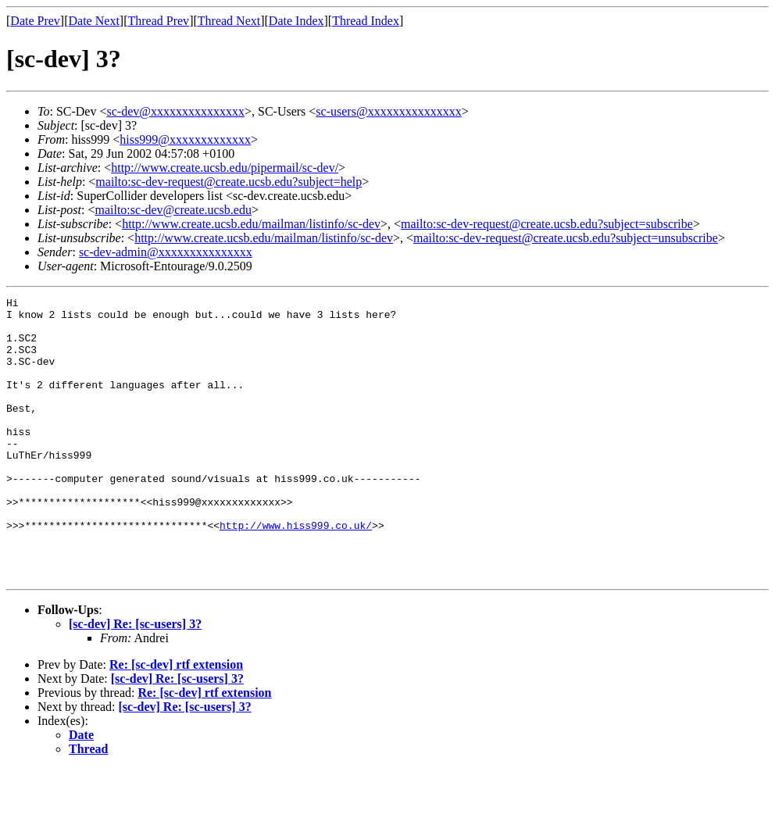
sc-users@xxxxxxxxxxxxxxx (388, 111)
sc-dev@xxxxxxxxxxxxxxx (175, 111)
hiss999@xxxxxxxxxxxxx (185, 139)
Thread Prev (158, 20)
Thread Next (229, 20)
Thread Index (365, 20)
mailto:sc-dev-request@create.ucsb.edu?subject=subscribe (547, 223)
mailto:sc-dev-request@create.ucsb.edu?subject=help (228, 181)
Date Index (296, 20)
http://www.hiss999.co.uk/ (296, 572)
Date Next (94, 20)
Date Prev (35, 20)
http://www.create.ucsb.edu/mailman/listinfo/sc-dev (251, 223)
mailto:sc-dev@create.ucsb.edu (173, 209)
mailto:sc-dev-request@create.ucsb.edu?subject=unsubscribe (565, 238)
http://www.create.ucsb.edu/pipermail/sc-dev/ (224, 167)
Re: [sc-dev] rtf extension (176, 720)
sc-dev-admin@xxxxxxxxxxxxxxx (165, 252)
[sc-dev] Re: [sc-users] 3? (135, 680)
